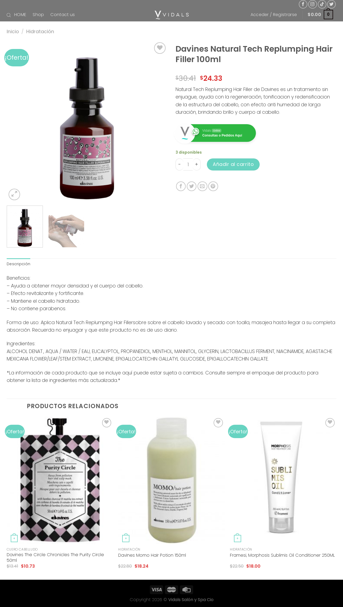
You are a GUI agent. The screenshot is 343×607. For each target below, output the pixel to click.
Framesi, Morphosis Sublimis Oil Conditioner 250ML (282, 555)
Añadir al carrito (233, 164)
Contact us (62, 15)
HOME (20, 15)
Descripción (18, 264)
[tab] (18, 264)
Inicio (13, 31)
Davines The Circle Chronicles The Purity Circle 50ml (55, 557)
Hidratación (40, 31)
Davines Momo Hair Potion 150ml (152, 555)
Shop (38, 15)
